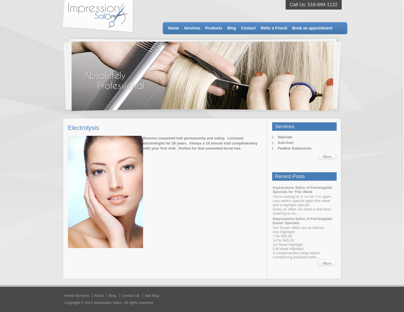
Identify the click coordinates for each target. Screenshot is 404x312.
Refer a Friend (274, 28)
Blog (231, 28)
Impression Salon (98, 16)
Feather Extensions (294, 148)
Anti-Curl (285, 143)
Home (173, 28)
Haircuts (285, 137)
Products (213, 28)
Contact (248, 28)
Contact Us (130, 295)
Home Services (76, 295)
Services (192, 28)
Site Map (152, 295)
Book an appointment (312, 28)
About (99, 295)
